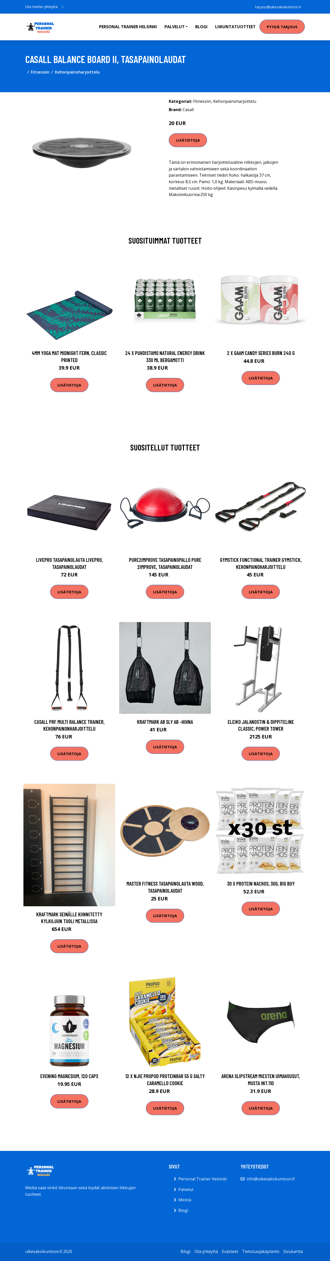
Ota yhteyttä (206, 1251)
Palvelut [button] (174, 26)
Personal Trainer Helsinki (128, 26)
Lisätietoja (188, 140)
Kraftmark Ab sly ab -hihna (165, 722)
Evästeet (230, 1251)
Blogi (201, 26)
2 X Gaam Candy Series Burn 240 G (261, 353)
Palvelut (185, 1189)
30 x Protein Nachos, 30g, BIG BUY (261, 883)
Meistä (184, 1200)
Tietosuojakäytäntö (260, 1251)
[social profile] (62, 7)
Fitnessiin (40, 72)
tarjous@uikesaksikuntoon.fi (278, 6)
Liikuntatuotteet (235, 26)
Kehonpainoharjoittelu (77, 72)
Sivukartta (293, 1251)
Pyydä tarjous (282, 26)
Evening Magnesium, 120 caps (69, 1076)
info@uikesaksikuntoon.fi (271, 1179)
